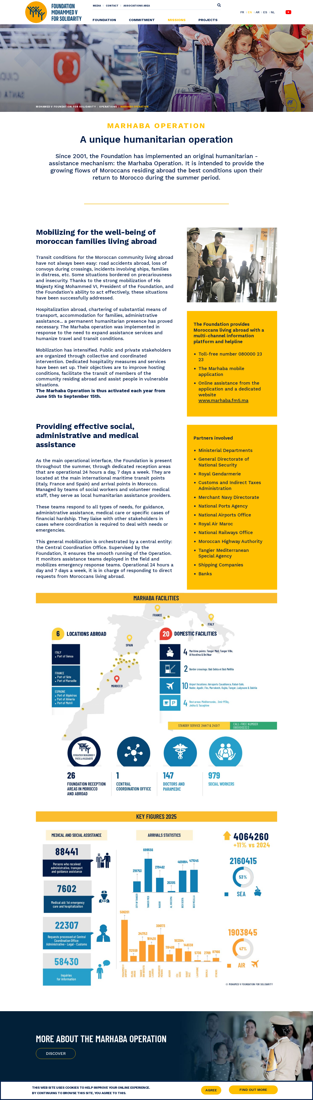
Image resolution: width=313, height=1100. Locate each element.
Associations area (136, 5)
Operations (108, 106)
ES (265, 12)
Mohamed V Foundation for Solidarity (66, 106)
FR (242, 12)
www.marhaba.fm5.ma (223, 400)
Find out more (253, 1090)
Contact (112, 5)
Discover (56, 1053)
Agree (211, 1090)
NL (273, 12)
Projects (208, 20)
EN (250, 12)
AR (258, 12)
